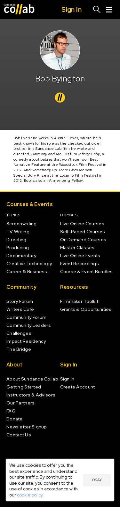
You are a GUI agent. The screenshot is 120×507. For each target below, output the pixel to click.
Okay (97, 480)
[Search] (97, 9)
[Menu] (109, 9)
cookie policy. (30, 495)
